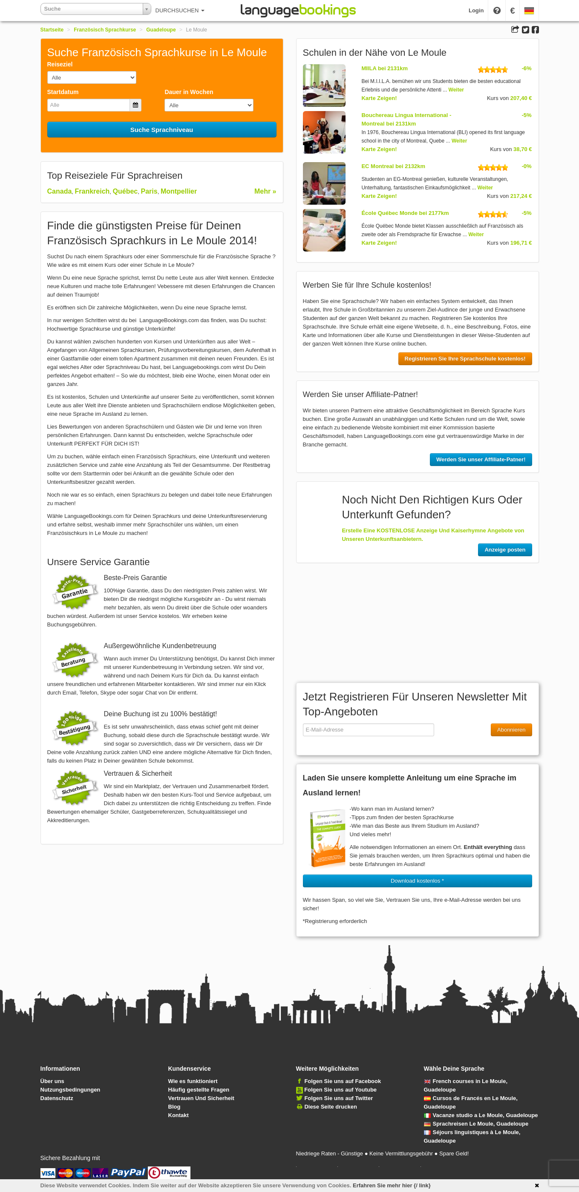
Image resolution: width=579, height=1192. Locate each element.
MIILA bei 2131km (384, 68)
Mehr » (265, 191)
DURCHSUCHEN (180, 10)
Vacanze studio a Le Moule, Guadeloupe (481, 1115)
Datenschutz (56, 1098)
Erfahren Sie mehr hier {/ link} (392, 1185)
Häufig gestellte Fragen (199, 1089)
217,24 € (521, 196)
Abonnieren (511, 729)
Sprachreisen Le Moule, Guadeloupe (476, 1124)
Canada (59, 191)
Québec (125, 191)
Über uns (52, 1081)
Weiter (456, 90)
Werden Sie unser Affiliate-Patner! (481, 459)
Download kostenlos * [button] (417, 881)
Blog (174, 1106)
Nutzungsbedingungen (70, 1089)
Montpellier (179, 191)
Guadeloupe (161, 30)
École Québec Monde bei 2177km (405, 213)
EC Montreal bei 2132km (393, 166)
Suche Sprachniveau (161, 129)
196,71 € (521, 243)
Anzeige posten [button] (504, 549)
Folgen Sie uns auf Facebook (342, 1081)
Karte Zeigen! (379, 98)
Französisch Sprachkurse (105, 30)
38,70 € (522, 149)
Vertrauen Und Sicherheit (201, 1098)
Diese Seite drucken (330, 1106)
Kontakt (178, 1115)
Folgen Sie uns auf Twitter (338, 1098)
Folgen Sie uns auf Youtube (340, 1089)
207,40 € (521, 98)
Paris (149, 191)
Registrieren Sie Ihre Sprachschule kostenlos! (465, 358)
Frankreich (92, 191)
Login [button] (476, 10)
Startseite (52, 30)
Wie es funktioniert (193, 1081)
